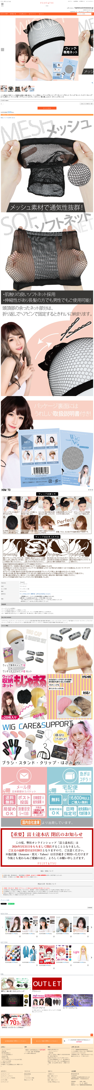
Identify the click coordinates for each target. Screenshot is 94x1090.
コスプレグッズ (4, 1081)
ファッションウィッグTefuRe (8, 1078)
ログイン (70, 1)
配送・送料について (53, 1076)
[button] (2, 927)
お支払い (3, 1047)
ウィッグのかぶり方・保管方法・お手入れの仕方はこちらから (35, 594)
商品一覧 (13, 13)
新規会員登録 (27, 1074)
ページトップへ (92, 1035)
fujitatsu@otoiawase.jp (82, 1049)
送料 (25, 1047)
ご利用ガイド (82, 1)
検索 (92, 14)
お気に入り (23, 13)
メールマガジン (90, 1)
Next (91, 49)
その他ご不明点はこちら (54, 1081)
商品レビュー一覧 (28, 1079)
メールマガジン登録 (29, 1078)
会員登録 (76, 1)
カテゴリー (3, 1071)
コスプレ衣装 (4, 1079)
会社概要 (73, 1071)
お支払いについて (52, 1078)
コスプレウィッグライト (7, 1076)
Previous (2, 49)
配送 (49, 1047)
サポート (50, 1071)
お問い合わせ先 (75, 1047)
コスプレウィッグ (5, 1074)
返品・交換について (53, 1079)
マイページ (32, 13)
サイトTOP (4, 13)
